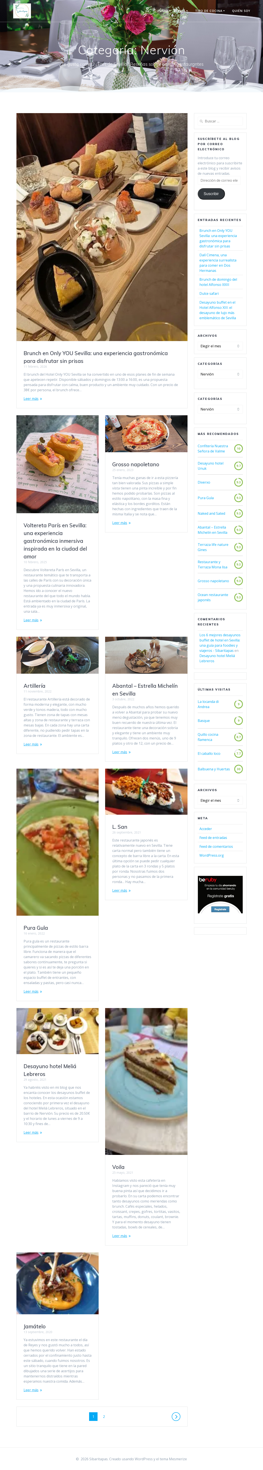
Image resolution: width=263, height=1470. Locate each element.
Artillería (34, 686)
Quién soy (241, 11)
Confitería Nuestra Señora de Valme (213, 449)
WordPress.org (211, 855)
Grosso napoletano (135, 464)
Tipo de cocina (208, 11)
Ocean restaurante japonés (213, 597)
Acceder (205, 828)
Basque (204, 720)
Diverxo (204, 482)
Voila (118, 1167)
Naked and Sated (211, 513)
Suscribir (211, 194)
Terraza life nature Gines (213, 547)
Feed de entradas (213, 837)
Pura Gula (36, 928)
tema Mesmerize (173, 1459)
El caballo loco (209, 753)
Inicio (162, 11)
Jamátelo (35, 1326)
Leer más (31, 398)
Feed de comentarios (216, 846)
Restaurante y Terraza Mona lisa (212, 564)
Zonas (179, 11)
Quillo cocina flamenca (208, 737)
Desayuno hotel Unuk (210, 466)
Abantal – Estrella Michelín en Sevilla (212, 530)
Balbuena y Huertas (214, 769)
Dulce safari (209, 293)
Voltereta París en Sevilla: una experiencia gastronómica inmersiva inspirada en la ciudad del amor (55, 541)
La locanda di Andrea (208, 704)
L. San (119, 827)
